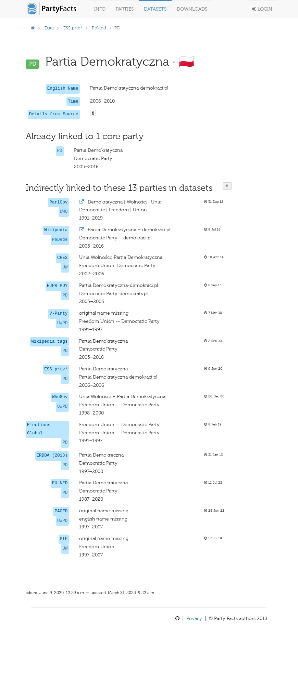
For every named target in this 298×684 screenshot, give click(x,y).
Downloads (192, 9)
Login (262, 9)
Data (49, 27)
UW (64, 267)
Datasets (155, 9)
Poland (99, 27)
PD (59, 150)
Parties (125, 9)
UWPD (62, 323)
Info (99, 9)
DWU (64, 211)
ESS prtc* (72, 27)
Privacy (194, 618)
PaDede (59, 239)
